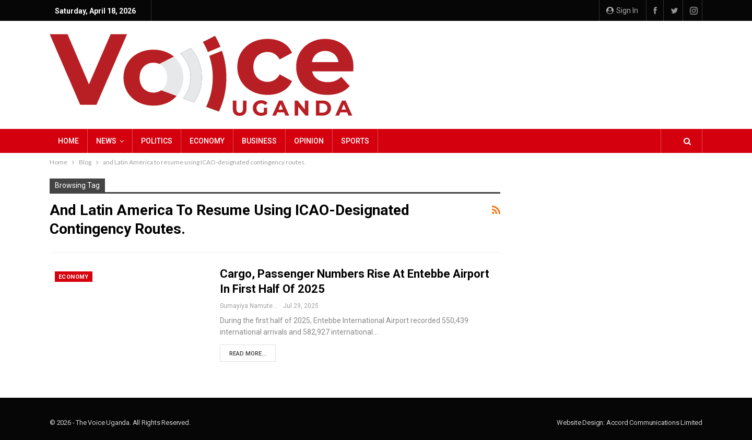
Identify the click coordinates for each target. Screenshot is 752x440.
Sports (355, 141)
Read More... (247, 353)
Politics (156, 141)
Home (68, 141)
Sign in (622, 10)
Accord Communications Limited (654, 422)
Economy (207, 141)
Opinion (309, 141)
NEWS (106, 141)
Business (259, 141)
